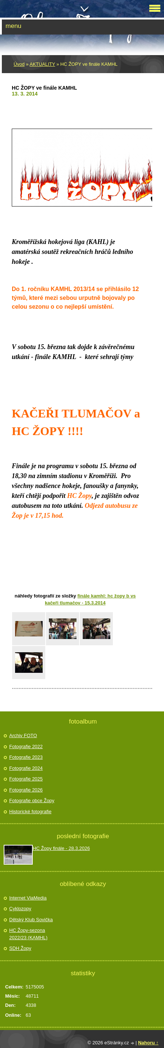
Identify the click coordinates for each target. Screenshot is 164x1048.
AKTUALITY (42, 64)
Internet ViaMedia (28, 898)
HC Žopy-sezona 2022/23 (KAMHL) (28, 933)
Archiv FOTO (23, 735)
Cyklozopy (20, 908)
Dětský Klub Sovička (31, 919)
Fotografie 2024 (26, 768)
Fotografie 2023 (26, 757)
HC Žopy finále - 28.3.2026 (61, 848)
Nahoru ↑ (148, 1042)
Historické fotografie (30, 811)
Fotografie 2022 (26, 746)
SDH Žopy (20, 948)
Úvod (19, 64)
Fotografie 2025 (26, 779)
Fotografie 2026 (26, 790)
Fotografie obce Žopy (31, 800)
